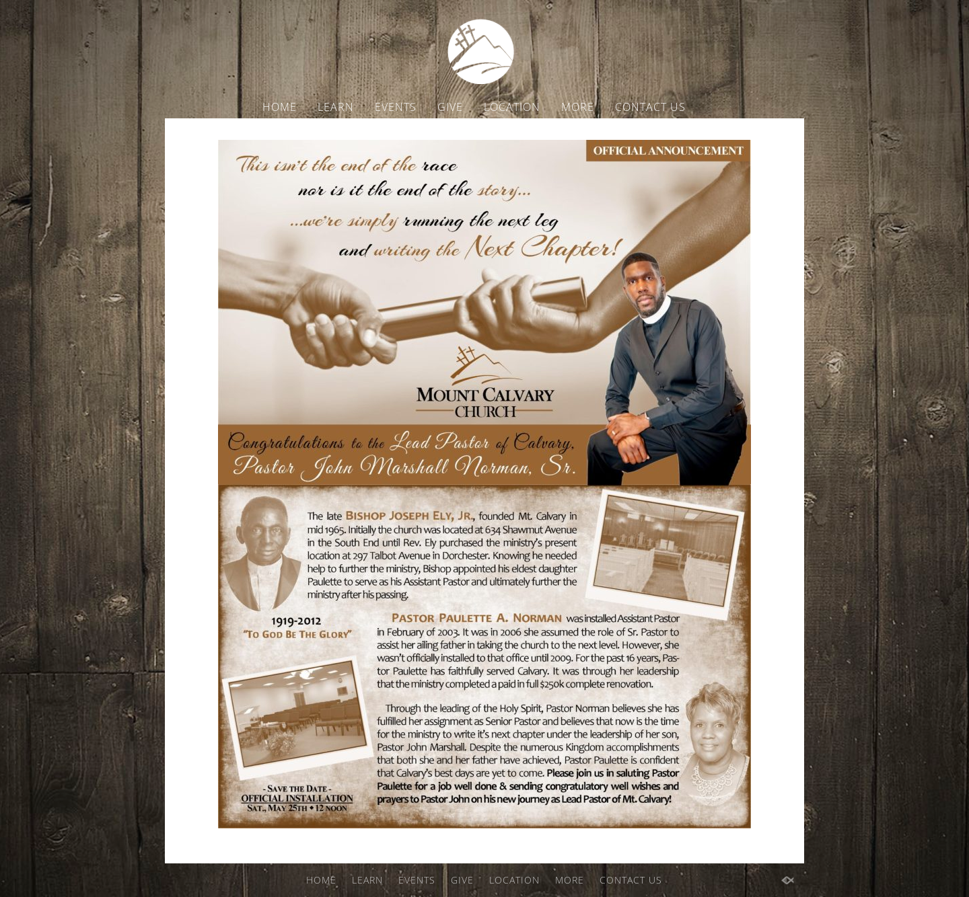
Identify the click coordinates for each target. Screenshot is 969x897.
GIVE (450, 107)
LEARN (336, 107)
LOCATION (512, 107)
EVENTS (396, 107)
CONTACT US (650, 107)
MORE (577, 107)
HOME (279, 107)
